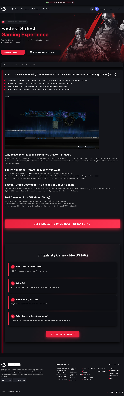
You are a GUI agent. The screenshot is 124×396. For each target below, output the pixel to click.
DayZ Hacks (73, 372)
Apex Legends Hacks (63, 368)
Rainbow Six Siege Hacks (88, 371)
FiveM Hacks (73, 378)
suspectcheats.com (115, 392)
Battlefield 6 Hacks (62, 376)
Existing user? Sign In (107, 9)
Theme (3, 391)
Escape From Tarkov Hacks (76, 375)
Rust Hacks (87, 374)
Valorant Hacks (88, 379)
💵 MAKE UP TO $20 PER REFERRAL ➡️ (60, 2)
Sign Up (119, 9)
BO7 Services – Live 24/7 (63, 334)
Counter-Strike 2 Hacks (74, 369)
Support (112, 368)
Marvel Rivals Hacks (89, 368)
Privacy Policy (114, 375)
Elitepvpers (19, 380)
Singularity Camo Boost (24, 176)
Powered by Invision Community (10, 392)
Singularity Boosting (53, 86)
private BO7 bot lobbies (26, 173)
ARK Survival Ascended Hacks (61, 373)
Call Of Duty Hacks (62, 379)
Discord (6, 380)
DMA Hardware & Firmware (44, 52)
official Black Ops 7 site (29, 90)
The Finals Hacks (88, 377)
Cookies (17, 391)
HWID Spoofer (101, 368)
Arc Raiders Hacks (62, 370)
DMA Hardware (101, 371)
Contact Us (11, 391)
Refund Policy (114, 373)
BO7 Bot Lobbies (38, 86)
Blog (111, 378)
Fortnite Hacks (74, 380)
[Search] (92, 9)
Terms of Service (115, 370)
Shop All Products (13, 52)
